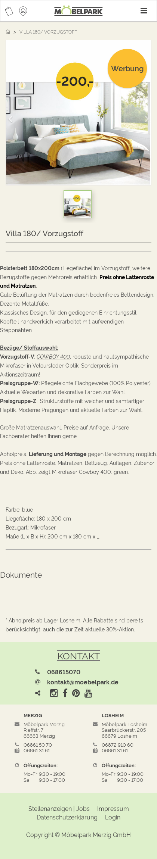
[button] (13, 116)
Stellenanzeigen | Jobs (59, 808)
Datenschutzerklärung (67, 817)
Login (112, 817)
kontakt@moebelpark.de (82, 682)
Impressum (113, 808)
